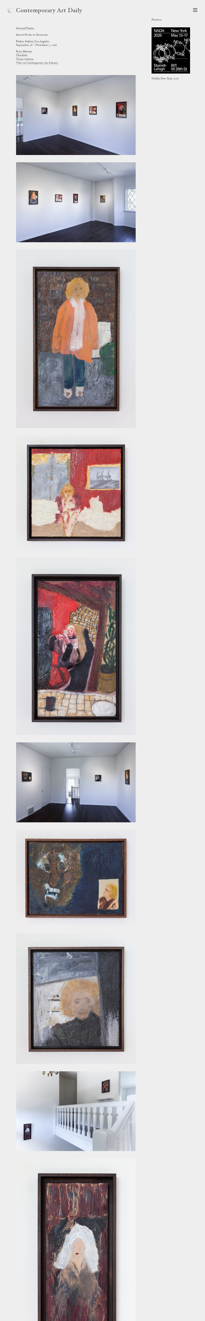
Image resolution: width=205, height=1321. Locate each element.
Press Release (24, 51)
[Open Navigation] (195, 10)
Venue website (24, 59)
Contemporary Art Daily (49, 11)
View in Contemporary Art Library (37, 63)
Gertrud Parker (25, 28)
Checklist (21, 55)
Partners (156, 20)
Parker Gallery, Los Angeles (32, 41)
